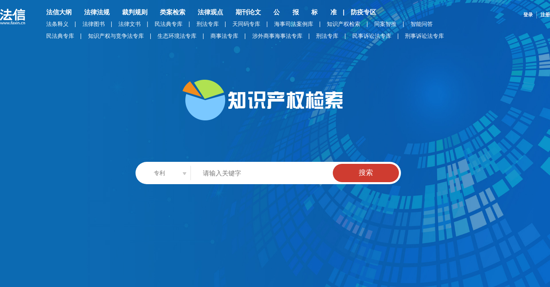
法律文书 (129, 24)
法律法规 (97, 12)
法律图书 (93, 24)
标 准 (324, 12)
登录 (528, 15)
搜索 (366, 173)
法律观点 (210, 12)
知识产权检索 (343, 24)
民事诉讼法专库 (371, 36)
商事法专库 (224, 36)
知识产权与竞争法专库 (116, 36)
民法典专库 (169, 24)
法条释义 (57, 24)
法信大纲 (59, 12)
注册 (545, 15)
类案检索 (172, 12)
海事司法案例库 (293, 24)
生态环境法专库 (176, 36)
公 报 (286, 12)
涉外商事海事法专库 (277, 36)
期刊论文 (248, 12)
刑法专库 (207, 24)
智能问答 (422, 24)
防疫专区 (363, 12)
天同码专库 (246, 24)
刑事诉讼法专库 (424, 36)
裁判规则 (134, 12)
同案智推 (385, 24)
